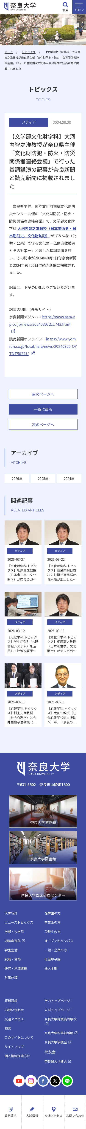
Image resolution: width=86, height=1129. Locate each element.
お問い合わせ (75, 1115)
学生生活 (11, 950)
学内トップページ (57, 1000)
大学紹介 (11, 913)
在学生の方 (52, 913)
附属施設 (11, 977)
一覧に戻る (43, 409)
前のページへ (43, 394)
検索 (65, 10)
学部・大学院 (14, 931)
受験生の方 (52, 931)
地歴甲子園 (52, 959)
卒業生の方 (52, 922)
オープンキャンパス (58, 940)
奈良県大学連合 (55, 1061)
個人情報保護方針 (17, 1056)
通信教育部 (13, 940)
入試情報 (32, 1115)
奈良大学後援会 (55, 1042)
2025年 (43, 478)
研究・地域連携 (16, 968)
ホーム (9, 52)
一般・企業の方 (55, 950)
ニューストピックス (19, 922)
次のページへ (43, 424)
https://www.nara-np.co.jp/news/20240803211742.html (42, 320)
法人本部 (50, 968)
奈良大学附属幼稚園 (58, 1032)
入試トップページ (57, 1009)
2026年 (17, 478)
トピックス (29, 52)
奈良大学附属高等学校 (60, 1019)
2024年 (69, 478)
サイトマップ (14, 1046)
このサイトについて (19, 1037)
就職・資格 (13, 959)
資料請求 (11, 1115)
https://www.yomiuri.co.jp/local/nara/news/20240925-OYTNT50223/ (43, 346)
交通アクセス (53, 1115)
